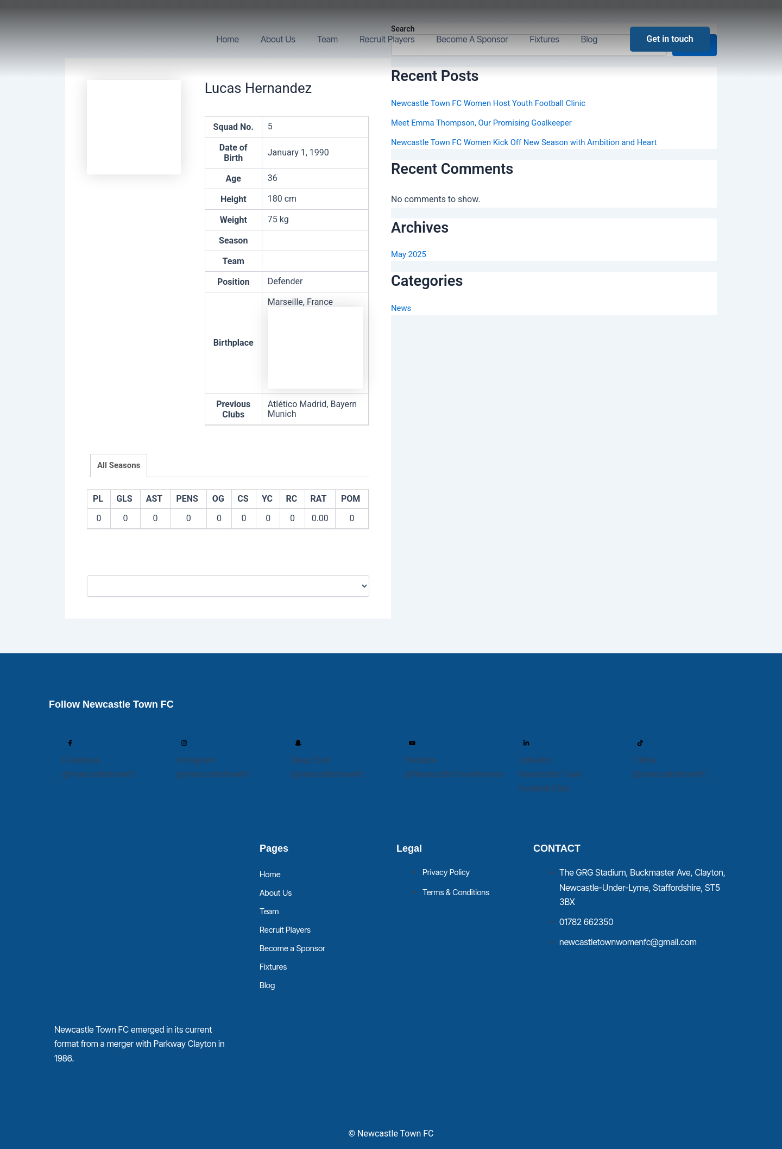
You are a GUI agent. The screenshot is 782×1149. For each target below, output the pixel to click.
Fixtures (544, 39)
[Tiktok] (640, 743)
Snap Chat (310, 760)
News (402, 308)
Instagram (196, 760)
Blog (589, 39)
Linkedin (535, 760)
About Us (278, 39)
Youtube (421, 760)
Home (227, 39)
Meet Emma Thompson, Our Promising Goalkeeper (488, 122)
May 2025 (410, 254)
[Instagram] (184, 743)
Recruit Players (387, 39)
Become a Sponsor (472, 39)
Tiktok (645, 760)
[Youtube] (412, 743)
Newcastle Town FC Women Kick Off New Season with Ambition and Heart (534, 142)
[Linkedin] (526, 743)
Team (327, 39)
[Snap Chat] (298, 743)
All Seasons (118, 465)
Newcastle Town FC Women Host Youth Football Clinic (496, 103)
